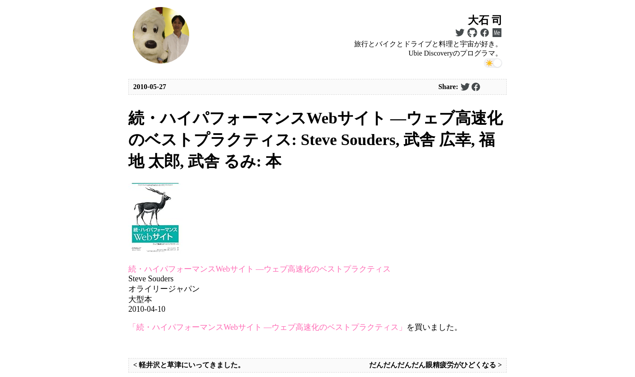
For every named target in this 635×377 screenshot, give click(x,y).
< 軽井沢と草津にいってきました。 (189, 365)
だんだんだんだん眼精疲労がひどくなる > (435, 365)
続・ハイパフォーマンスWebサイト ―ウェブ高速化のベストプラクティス (259, 269)
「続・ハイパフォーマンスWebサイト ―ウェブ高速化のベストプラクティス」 (267, 327)
